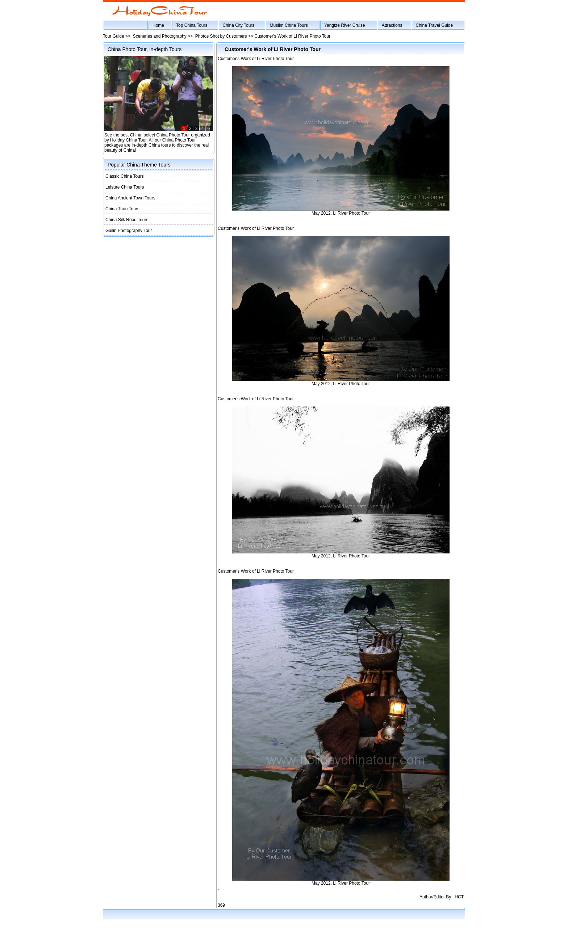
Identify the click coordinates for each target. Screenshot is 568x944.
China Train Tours (122, 208)
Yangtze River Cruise (344, 25)
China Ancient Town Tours (130, 198)
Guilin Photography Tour (128, 230)
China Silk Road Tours (127, 219)
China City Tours (239, 25)
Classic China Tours (124, 176)
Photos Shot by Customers (221, 36)
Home (158, 25)
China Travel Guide (434, 25)
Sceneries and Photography (160, 36)
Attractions (392, 25)
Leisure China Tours (124, 187)
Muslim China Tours (289, 25)
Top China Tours (192, 25)
